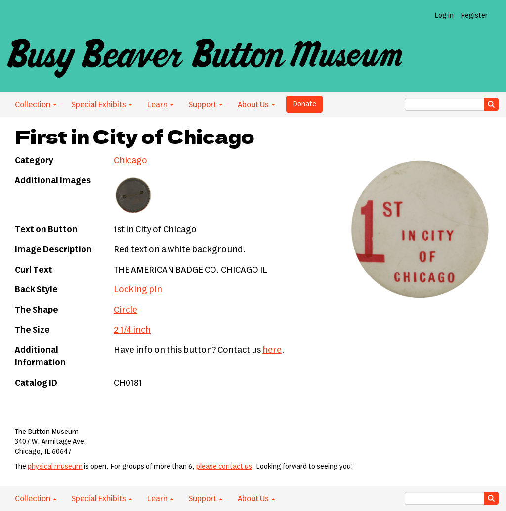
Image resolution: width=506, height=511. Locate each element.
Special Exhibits (102, 105)
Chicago (130, 161)
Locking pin (138, 289)
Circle (125, 310)
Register (474, 15)
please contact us (224, 466)
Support (206, 105)
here (272, 350)
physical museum (55, 466)
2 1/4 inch (132, 330)
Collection (36, 105)
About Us (256, 105)
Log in (444, 15)
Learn (160, 105)
